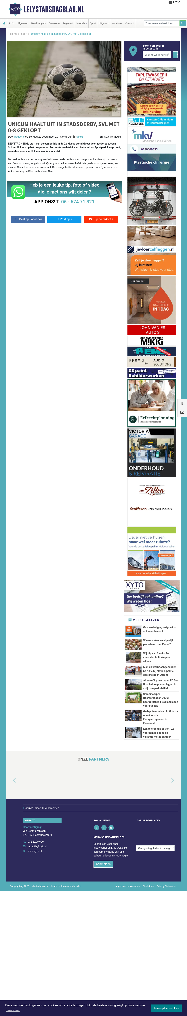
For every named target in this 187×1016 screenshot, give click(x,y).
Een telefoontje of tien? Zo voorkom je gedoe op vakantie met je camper (158, 732)
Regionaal (68, 23)
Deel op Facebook (28, 219)
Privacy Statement (166, 881)
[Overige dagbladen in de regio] (155, 829)
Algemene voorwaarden (127, 881)
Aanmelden (103, 859)
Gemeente (54, 23)
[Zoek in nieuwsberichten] (162, 23)
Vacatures (117, 23)
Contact (129, 23)
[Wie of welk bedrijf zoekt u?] (157, 54)
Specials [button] (80, 23)
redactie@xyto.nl (37, 841)
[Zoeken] (183, 23)
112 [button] (11, 23)
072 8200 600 (36, 836)
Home (13, 33)
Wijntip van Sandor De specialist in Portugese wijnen (156, 657)
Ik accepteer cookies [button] (166, 1008)
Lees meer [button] (13, 1010)
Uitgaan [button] (103, 23)
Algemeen (23, 23)
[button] (10, 780)
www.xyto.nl (35, 846)
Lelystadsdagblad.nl (54, 9)
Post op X (64, 219)
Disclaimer (148, 881)
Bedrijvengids (38, 23)
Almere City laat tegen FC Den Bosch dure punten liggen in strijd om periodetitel (160, 684)
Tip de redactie (100, 219)
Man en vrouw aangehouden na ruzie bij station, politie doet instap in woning (159, 671)
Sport (93, 23)
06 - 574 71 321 (77, 201)
